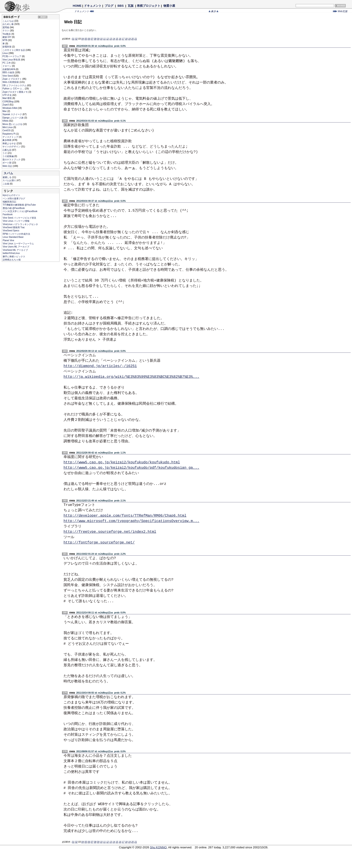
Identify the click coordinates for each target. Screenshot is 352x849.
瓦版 (130, 5)
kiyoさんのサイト (11, 195)
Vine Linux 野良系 (11, 59)
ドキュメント (92, 5)
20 (132, 39)
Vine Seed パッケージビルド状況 (19, 218)
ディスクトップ (10, 137)
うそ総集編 (8, 156)
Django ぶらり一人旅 (13, 117)
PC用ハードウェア (12, 56)
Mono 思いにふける (12, 124)
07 (92, 39)
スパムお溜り (9, 180)
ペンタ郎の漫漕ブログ (14, 198)
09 (98, 39)
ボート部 (7, 162)
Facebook (8, 214)
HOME (77, 5)
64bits (5, 121)
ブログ (109, 5)
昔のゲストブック (11, 159)
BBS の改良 (8, 72)
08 (95, 39)
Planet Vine (8, 240)
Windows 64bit (10, 108)
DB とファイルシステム (14, 85)
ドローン (7, 66)
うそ (5, 153)
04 (82, 39)
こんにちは (8, 21)
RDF (43, 17)
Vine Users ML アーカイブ (16, 246)
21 (135, 39)
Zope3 (5, 104)
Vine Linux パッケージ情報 (16, 221)
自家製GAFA (9, 69)
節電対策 (7, 46)
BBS (121, 5)
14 (113, 39)
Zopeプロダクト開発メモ (15, 92)
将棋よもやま (9, 143)
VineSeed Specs (11, 230)
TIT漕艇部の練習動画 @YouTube (19, 205)
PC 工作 (6, 63)
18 (126, 39)
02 (76, 39)
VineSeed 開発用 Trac (14, 227)
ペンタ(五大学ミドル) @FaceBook (20, 211)
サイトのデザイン (11, 146)
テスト (6, 30)
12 (107, 39)
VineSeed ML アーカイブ (15, 250)
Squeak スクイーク (12, 114)
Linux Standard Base (13, 237)
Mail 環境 (7, 98)
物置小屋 (169, 5)
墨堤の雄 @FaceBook (14, 208)
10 (101, 39)
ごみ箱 (6, 184)
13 (110, 39)
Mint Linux (7, 127)
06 (89, 39)
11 (104, 39)
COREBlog (8, 101)
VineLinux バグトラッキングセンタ (20, 224)
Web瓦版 (340, 11)
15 (117, 39)
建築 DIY (7, 37)
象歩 (213, 11)
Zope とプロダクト (12, 79)
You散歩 (6, 34)
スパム (8, 173)
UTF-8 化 (7, 95)
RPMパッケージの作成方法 (16, 234)
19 (129, 39)
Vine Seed (7, 76)
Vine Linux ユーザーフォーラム (18, 243)
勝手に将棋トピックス (14, 256)
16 (120, 39)
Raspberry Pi (9, 134)
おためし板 (8, 24)
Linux (5, 53)
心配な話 (7, 150)
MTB (5, 40)
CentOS (6, 130)
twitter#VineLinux (11, 253)
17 (123, 39)
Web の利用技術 (11, 82)
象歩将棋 (7, 140)
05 (85, 39)
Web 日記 (7, 166)
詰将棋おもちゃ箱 (12, 259)
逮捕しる (7, 177)
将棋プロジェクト (148, 5)
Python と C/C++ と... (13, 88)
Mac (4, 111)
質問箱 (6, 27)
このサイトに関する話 (14, 50)
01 (73, 39)
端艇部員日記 (9, 201)
